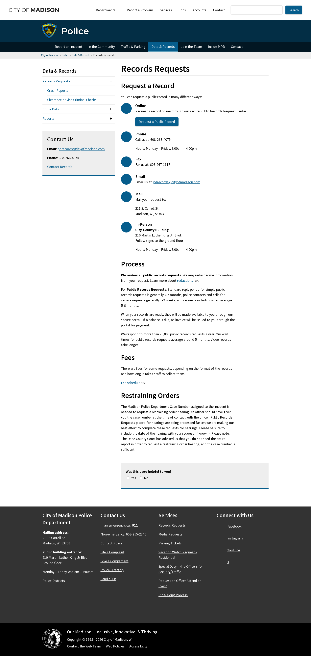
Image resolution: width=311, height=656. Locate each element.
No (146, 478)
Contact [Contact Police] (237, 46)
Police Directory (112, 570)
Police (65, 55)
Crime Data (50, 109)
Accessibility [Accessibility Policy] (138, 646)
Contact (219, 10)
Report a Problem (140, 10)
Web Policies (115, 646)
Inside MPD (216, 46)
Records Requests (56, 81)
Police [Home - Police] (75, 30)
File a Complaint (112, 552)
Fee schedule (130, 382)
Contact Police (111, 543)
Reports (48, 118)
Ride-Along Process (173, 595)
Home (46, 47)
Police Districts (53, 580)
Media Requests (170, 534)
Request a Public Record (157, 121)
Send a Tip (108, 579)
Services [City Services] (166, 10)
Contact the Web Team (84, 646)
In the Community (101, 46)
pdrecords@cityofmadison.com (176, 182)
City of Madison (50, 55)
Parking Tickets (170, 543)
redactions (185, 280)
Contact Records (59, 166)
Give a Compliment (115, 561)
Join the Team (191, 46)
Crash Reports (57, 90)
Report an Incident (68, 46)
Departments (108, 10)
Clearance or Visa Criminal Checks (72, 99)
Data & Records (163, 46)
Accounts (199, 10)
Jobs (182, 10)
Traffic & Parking (133, 46)
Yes (133, 478)
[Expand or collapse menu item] (110, 81)
